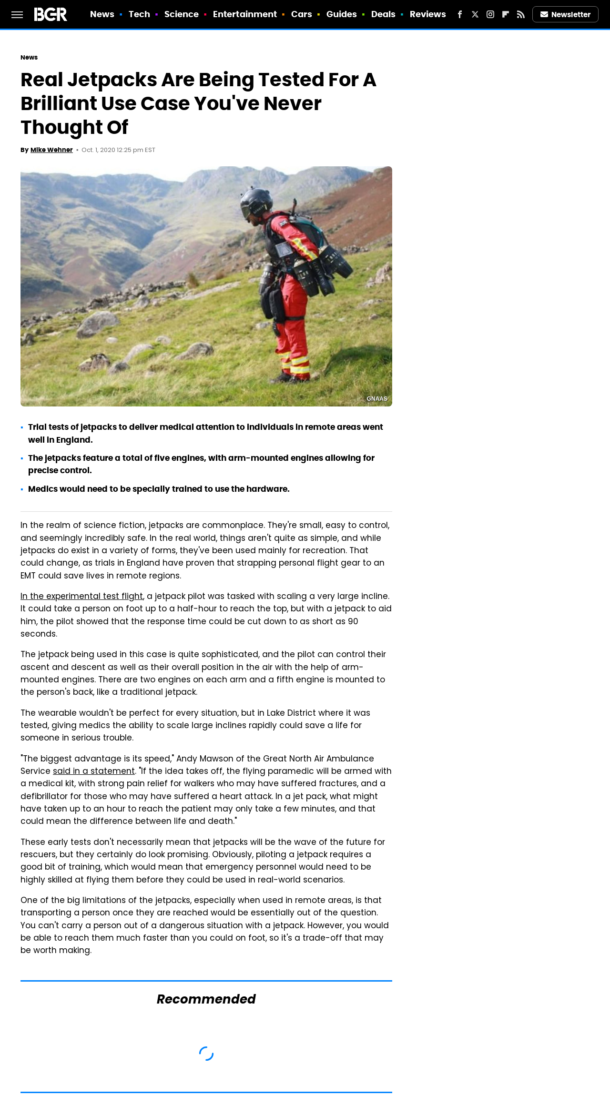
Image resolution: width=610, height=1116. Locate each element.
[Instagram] (490, 14)
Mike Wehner (51, 150)
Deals (383, 14)
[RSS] (521, 14)
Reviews (428, 14)
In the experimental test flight (81, 597)
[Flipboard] (505, 14)
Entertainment (245, 14)
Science (181, 14)
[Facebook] (460, 14)
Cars (301, 14)
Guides (341, 14)
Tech (139, 14)
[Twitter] (475, 14)
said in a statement (94, 772)
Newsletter (565, 14)
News (102, 14)
